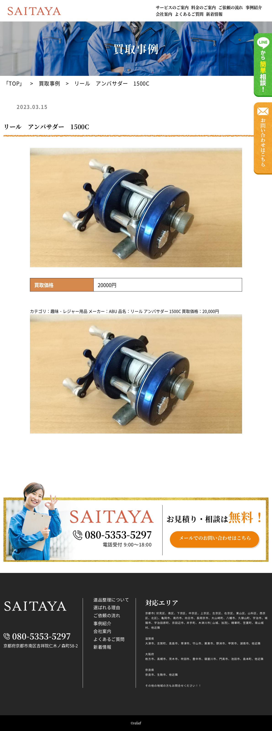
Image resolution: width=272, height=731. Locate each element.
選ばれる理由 (106, 607)
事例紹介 (254, 7)
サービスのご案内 (172, 7)
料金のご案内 (203, 7)
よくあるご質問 (189, 14)
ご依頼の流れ (230, 7)
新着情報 (214, 14)
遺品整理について (111, 599)
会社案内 (164, 14)
